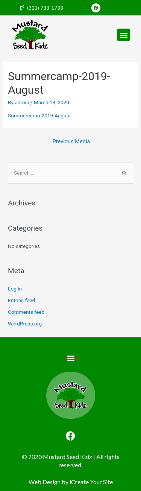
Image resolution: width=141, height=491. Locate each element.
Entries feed (21, 300)
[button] (123, 35)
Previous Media (71, 141)
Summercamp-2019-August (39, 115)
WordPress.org (25, 324)
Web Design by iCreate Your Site (71, 481)
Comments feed (26, 312)
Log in (15, 289)
